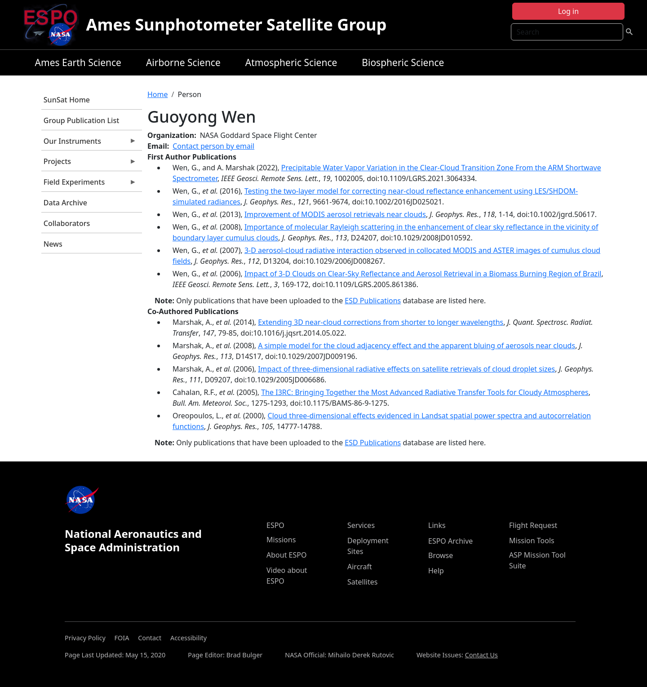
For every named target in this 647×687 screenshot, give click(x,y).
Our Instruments (89, 143)
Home (157, 94)
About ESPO (286, 555)
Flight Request (533, 525)
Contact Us (481, 655)
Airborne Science (183, 62)
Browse (440, 555)
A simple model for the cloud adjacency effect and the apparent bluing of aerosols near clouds (416, 345)
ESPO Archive (450, 541)
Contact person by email (213, 146)
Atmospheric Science (291, 62)
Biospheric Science (403, 62)
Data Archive (65, 203)
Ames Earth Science (78, 62)
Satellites (362, 582)
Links (437, 525)
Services (361, 525)
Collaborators (67, 223)
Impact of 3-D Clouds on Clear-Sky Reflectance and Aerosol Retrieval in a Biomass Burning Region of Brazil (422, 274)
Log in (568, 11)
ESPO (275, 525)
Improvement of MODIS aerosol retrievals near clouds (335, 214)
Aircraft (359, 567)
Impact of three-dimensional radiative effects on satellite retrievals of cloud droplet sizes (406, 369)
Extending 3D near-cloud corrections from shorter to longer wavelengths (380, 322)
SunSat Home (67, 100)
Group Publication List (82, 120)
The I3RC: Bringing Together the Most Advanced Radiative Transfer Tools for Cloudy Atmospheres (424, 392)
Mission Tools (531, 540)
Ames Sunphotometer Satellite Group (236, 24)
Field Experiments (89, 184)
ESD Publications (373, 301)
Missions (281, 540)
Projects (89, 163)
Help (436, 571)
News (53, 244)
